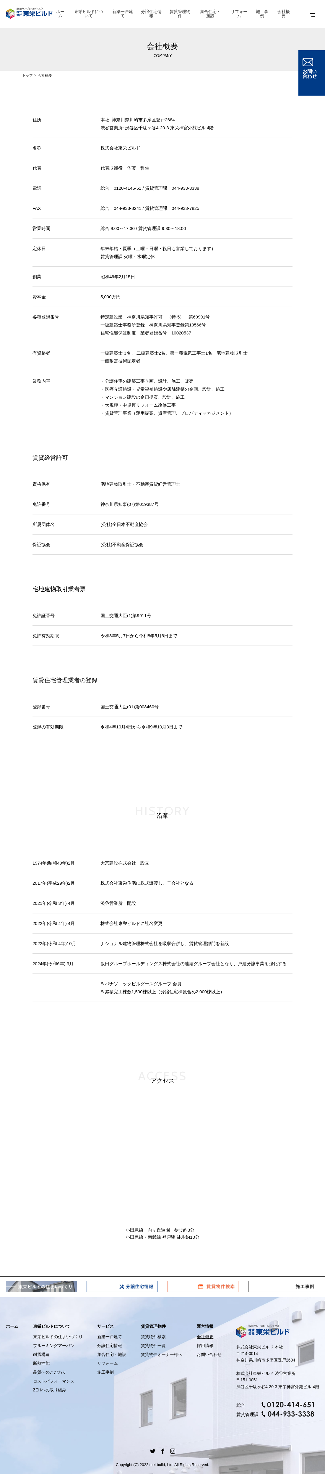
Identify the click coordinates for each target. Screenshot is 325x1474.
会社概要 (282, 14)
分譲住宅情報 (150, 14)
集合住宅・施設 (209, 14)
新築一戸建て (122, 14)
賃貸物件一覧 (153, 1345)
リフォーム (238, 14)
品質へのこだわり (49, 1372)
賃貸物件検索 (153, 1337)
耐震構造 (41, 1354)
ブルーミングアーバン (53, 1345)
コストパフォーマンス (53, 1381)
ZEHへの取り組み (49, 1390)
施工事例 (261, 14)
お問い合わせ (209, 1354)
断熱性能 (41, 1363)
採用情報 (205, 1345)
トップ (27, 75)
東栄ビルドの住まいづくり (58, 1337)
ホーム (60, 14)
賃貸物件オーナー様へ (161, 1354)
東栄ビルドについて (88, 14)
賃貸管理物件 (179, 14)
